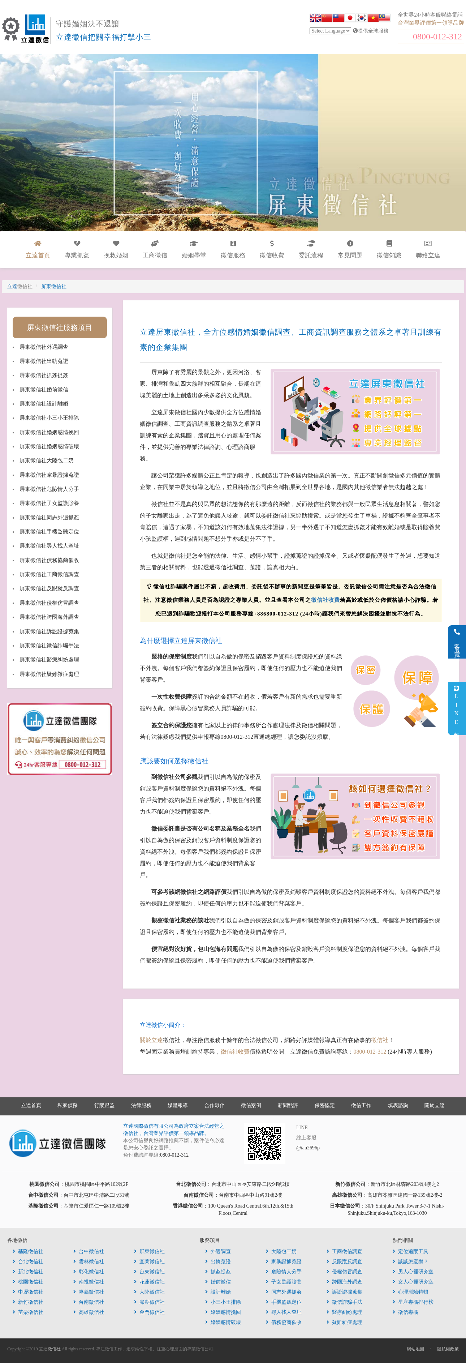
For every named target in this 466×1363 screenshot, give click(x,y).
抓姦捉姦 (218, 1271)
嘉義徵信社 (88, 1292)
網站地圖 (415, 1348)
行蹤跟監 (104, 1105)
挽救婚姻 (116, 249)
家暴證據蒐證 (284, 1261)
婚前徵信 (218, 1282)
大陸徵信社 (149, 1292)
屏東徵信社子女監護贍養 (49, 503)
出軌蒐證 (218, 1261)
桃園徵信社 (28, 1282)
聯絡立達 (428, 249)
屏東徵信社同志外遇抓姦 (49, 517)
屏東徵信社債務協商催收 (49, 560)
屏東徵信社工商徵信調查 (49, 574)
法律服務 (141, 1105)
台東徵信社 (149, 1271)
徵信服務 (233, 249)
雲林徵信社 (88, 1261)
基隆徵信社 (28, 1251)
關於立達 (151, 1040)
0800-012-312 (437, 36)
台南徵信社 (88, 1302)
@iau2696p (308, 1147)
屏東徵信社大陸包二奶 (47, 460)
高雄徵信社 (88, 1312)
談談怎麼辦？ (410, 1261)
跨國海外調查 (344, 1282)
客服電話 (457, 642)
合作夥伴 (214, 1105)
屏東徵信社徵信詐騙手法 (49, 645)
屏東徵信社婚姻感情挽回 (49, 432)
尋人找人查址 (284, 1312)
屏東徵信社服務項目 (59, 327)
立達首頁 (31, 1105)
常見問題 (350, 249)
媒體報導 (178, 1105)
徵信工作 (361, 1105)
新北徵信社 (28, 1271)
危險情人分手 (284, 1271)
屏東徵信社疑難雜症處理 (49, 674)
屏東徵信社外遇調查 (44, 347)
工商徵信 (155, 249)
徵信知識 (389, 249)
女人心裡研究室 (413, 1282)
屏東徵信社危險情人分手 (49, 489)
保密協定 (325, 1105)
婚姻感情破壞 (223, 1322)
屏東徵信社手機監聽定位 (49, 532)
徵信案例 (251, 1105)
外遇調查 (218, 1251)
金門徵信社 (149, 1312)
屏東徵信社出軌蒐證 (44, 361)
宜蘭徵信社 (149, 1261)
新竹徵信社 (28, 1302)
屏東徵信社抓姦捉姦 (44, 375)
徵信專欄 (405, 1312)
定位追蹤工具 (410, 1251)
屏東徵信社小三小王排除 (49, 418)
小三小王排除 (223, 1302)
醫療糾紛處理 (344, 1312)
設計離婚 (218, 1292)
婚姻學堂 (194, 249)
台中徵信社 (88, 1251)
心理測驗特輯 (410, 1292)
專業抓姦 (77, 249)
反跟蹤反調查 (344, 1261)
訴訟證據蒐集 (344, 1292)
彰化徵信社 (88, 1271)
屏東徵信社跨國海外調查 (49, 617)
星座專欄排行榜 (413, 1302)
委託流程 (311, 249)
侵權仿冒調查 (344, 1271)
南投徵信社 (88, 1282)
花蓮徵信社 (149, 1282)
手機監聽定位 (284, 1302)
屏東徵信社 (149, 1251)
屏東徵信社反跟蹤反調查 (49, 588)
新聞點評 (288, 1105)
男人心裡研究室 (413, 1271)
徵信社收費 (325, 600)
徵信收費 (272, 249)
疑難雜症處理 (344, 1322)
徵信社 (379, 1040)
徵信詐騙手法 (344, 1302)
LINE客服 (456, 708)
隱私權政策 (448, 1348)
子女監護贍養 (284, 1282)
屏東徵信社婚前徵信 (44, 390)
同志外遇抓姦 (284, 1292)
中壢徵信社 (28, 1292)
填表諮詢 (398, 1105)
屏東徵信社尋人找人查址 (49, 546)
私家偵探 (67, 1105)
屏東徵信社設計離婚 (44, 404)
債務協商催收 (284, 1322)
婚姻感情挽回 (223, 1312)
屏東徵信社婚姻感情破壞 (49, 446)
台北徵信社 (28, 1261)
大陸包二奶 (281, 1251)
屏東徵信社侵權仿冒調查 (49, 603)
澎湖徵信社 (149, 1302)
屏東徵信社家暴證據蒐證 (49, 475)
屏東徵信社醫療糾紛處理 (49, 660)
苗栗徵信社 (28, 1312)
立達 (20, 286)
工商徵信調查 (344, 1251)
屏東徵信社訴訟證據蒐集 (49, 631)
